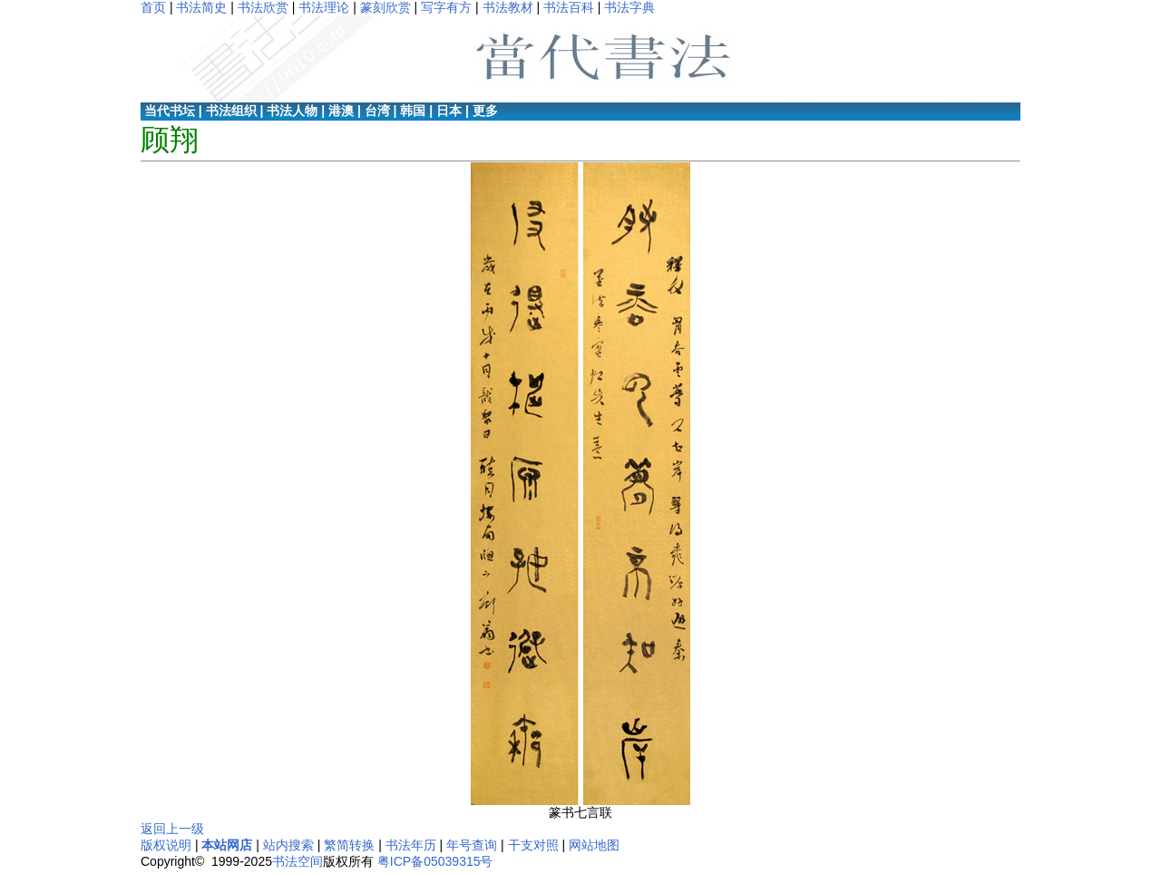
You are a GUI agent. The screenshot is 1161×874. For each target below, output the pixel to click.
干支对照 (533, 845)
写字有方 (446, 7)
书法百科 (568, 7)
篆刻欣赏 (385, 7)
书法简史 (201, 7)
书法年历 (410, 845)
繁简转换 (349, 845)
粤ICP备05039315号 (435, 861)
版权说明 (166, 845)
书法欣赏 (263, 7)
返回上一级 (172, 828)
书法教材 (508, 7)
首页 (153, 7)
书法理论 (323, 7)
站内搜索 (288, 845)
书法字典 (629, 7)
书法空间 (297, 861)
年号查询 (471, 845)
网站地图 (594, 845)
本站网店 (226, 845)
